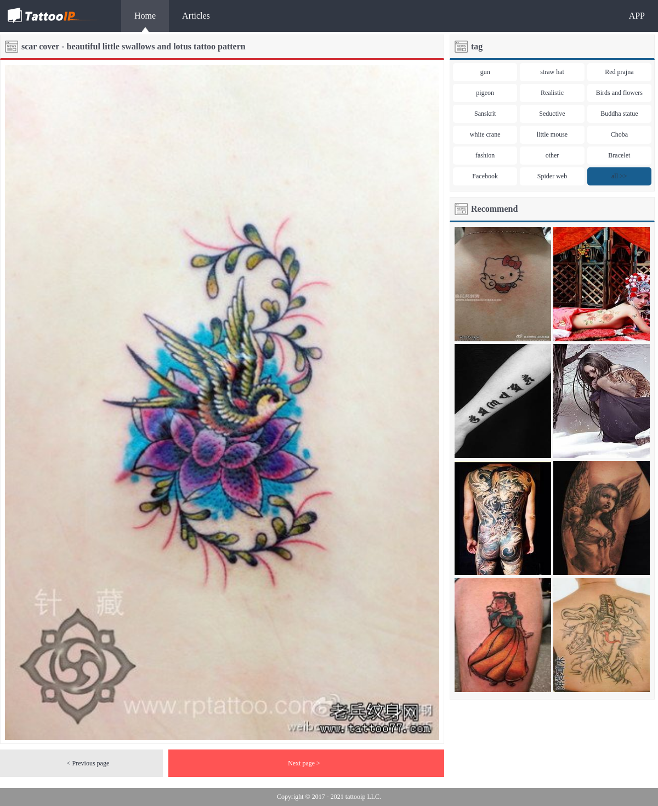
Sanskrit (485, 113)
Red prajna (619, 72)
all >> (619, 176)
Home (145, 15)
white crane (485, 134)
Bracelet (619, 155)
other (552, 155)
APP (637, 15)
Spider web (552, 176)
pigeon (485, 93)
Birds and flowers (619, 93)
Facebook (485, 176)
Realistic (552, 93)
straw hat (552, 72)
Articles (196, 15)
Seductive (552, 113)
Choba (619, 134)
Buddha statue (619, 113)
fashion (485, 155)
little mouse (552, 134)
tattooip (355, 797)
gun (485, 72)
